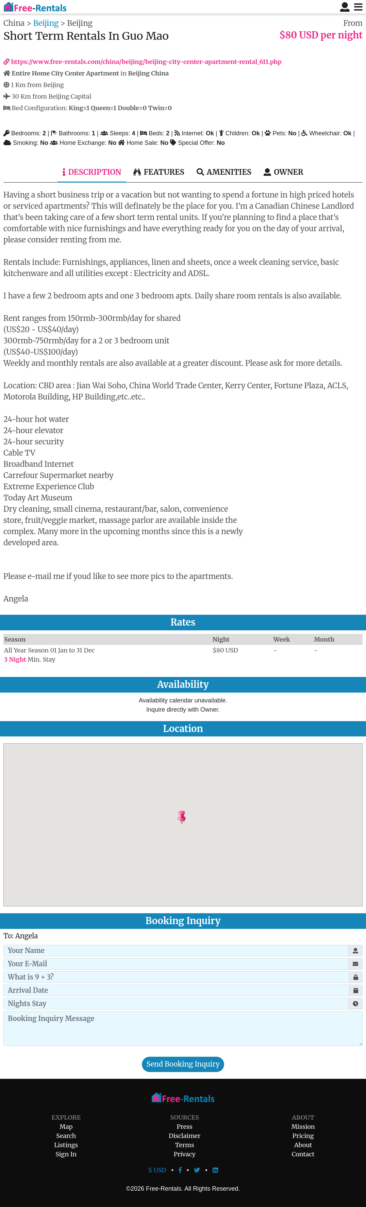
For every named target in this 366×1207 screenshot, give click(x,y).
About (303, 1145)
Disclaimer (185, 1136)
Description (92, 172)
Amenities (224, 172)
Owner (283, 172)
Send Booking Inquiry (183, 1064)
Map (66, 1126)
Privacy (184, 1154)
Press (185, 1126)
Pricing (303, 1136)
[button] (199, 818)
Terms (184, 1145)
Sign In (66, 1154)
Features (158, 172)
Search (66, 1136)
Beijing (46, 23)
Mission (303, 1126)
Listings (66, 1145)
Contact (303, 1154)
